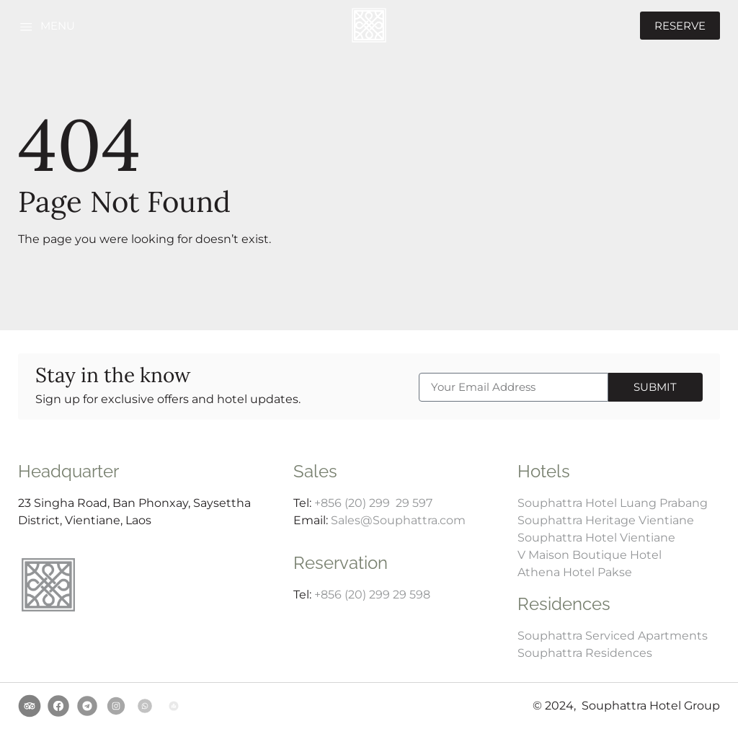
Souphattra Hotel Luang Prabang (612, 503)
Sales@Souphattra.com (398, 520)
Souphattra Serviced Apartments (612, 635)
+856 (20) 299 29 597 (373, 503)
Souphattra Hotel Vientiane (596, 537)
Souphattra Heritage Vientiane (605, 520)
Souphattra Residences (584, 653)
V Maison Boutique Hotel (589, 555)
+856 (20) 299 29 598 (372, 594)
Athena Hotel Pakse (574, 572)
